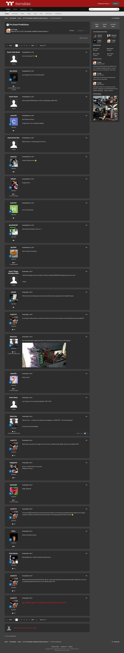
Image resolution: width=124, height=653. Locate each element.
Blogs (35, 13)
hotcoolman (13, 553)
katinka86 (13, 485)
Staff (41, 13)
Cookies (70, 646)
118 (13, 352)
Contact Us (64, 646)
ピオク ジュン (79, 433)
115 (13, 568)
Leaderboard (58, 13)
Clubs (31, 9)
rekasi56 (13, 373)
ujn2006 (13, 247)
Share (72, 30)
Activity (15, 9)
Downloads (15, 13)
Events (22, 13)
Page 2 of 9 (43, 45)
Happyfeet (13, 463)
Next (32, 45)
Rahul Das (13, 337)
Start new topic (84, 38)
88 (13, 262)
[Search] (98, 9)
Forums (7, 13)
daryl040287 (13, 225)
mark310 (13, 314)
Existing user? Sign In (104, 3)
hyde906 (13, 203)
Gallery (29, 13)
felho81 (13, 179)
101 (13, 329)
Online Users (49, 13)
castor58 (13, 115)
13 (13, 388)
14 (13, 194)
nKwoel (99, 40)
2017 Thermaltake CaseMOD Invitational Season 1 (35, 31)
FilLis (13, 531)
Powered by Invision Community (62, 650)
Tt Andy (15, 29)
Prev (10, 45)
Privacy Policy (55, 646)
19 (13, 477)
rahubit (13, 292)
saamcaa (13, 157)
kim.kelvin (13, 71)
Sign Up (116, 3)
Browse (8, 10)
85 (13, 546)
